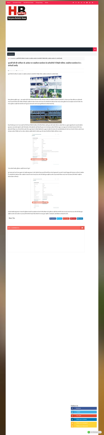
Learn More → (12, 388)
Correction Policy (16, 4)
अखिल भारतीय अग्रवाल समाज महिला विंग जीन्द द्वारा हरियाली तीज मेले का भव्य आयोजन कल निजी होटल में (88, 250)
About (8, 4)
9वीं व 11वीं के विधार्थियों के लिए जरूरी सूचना (88, 262)
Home (46, 4)
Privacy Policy (38, 4)
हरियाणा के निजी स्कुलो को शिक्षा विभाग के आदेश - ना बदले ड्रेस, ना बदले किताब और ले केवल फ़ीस (87, 196)
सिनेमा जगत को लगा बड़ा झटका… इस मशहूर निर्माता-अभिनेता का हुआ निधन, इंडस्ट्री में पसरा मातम (87, 270)
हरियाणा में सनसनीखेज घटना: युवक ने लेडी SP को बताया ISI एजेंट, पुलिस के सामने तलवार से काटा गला (88, 237)
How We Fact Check (28, 4)
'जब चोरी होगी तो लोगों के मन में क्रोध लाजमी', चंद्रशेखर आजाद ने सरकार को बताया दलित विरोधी (88, 231)
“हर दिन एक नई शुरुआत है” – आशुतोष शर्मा (87, 242)
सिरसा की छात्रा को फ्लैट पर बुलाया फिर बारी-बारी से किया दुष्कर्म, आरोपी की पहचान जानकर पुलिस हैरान (88, 224)
